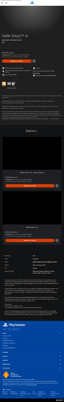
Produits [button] (32, 352)
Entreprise (5, 345)
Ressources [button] (32, 364)
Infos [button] (32, 333)
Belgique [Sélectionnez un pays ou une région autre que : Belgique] (8, 389)
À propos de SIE (7, 336)
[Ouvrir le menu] (2, 3)
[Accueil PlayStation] (32, 2)
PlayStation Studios (8, 340)
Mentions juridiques (5, 392)
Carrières (5, 338)
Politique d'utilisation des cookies (55, 393)
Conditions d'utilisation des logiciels (42, 393)
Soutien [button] (32, 360)
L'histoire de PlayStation (9, 348)
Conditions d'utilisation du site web (25, 393)
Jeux (9, 329)
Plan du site (34, 392)
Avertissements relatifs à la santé (13, 306)
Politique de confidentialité (14, 392)
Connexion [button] (32, 368)
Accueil (5, 329)
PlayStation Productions (9, 343)
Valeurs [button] (32, 356)
